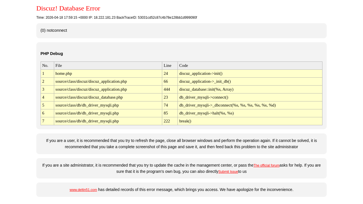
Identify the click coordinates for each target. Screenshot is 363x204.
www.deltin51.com (83, 190)
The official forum (267, 165)
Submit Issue (228, 172)
